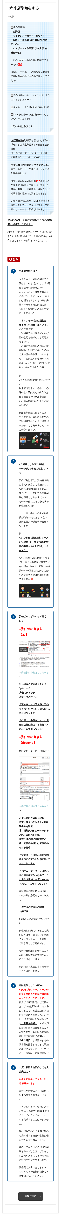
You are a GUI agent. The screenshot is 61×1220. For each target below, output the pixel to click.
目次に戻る (30, 1196)
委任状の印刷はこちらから (35, 672)
